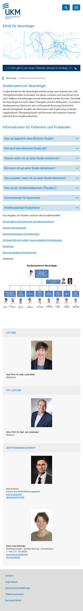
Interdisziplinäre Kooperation (22, 207)
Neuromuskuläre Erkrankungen (19, 252)
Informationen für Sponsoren (22, 198)
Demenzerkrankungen (14, 227)
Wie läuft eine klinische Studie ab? (25, 148)
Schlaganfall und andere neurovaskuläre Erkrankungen (32, 240)
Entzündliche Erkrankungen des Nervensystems (28, 221)
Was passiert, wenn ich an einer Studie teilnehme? (35, 178)
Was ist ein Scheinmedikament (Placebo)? (30, 188)
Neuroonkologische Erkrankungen (21, 234)
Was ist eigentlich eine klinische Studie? (29, 138)
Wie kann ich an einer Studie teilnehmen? (29, 168)
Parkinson (8, 246)
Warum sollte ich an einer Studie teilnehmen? (32, 158)
